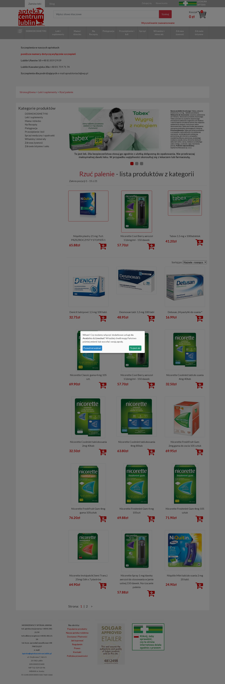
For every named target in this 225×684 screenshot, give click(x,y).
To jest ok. (135, 348)
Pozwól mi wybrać (92, 348)
